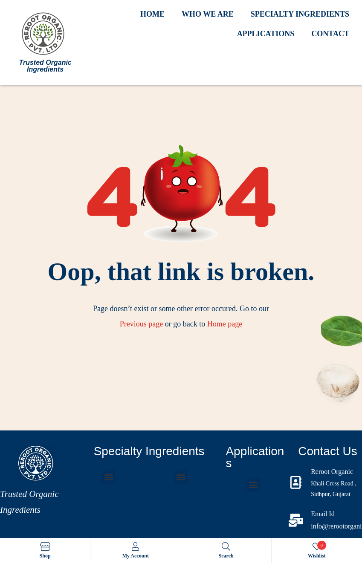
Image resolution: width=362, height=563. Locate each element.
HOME (152, 14)
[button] (108, 477)
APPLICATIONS (266, 33)
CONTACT (330, 33)
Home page (224, 324)
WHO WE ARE (208, 14)
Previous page (141, 324)
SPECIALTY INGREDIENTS (300, 14)
